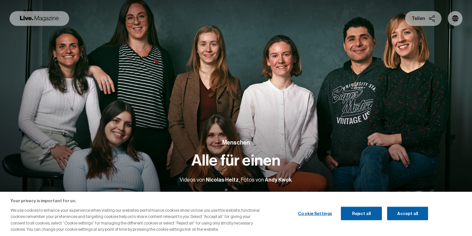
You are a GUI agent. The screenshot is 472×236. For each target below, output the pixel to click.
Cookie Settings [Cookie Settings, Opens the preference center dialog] (315, 213)
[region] (236, 214)
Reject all (361, 213)
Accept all (407, 213)
